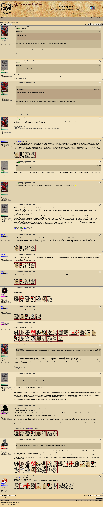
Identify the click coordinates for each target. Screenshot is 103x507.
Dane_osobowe (63, 12)
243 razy (10, 419)
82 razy (7, 328)
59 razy (10, 313)
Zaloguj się (72, 13)
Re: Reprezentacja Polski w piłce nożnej (26, 26)
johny (2, 36)
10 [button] (98, 24)
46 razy (7, 490)
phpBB (8, 502)
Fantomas (19, 141)
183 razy (7, 145)
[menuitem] (65, 13)
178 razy (10, 491)
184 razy (10, 146)
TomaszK (2, 322)
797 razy (7, 301)
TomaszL (2, 294)
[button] (89, 24)
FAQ (58, 12)
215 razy (7, 418)
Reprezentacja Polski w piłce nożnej (9, 22)
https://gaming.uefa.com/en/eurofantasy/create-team (25, 260)
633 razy (10, 329)
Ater (2, 306)
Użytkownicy (69, 12)
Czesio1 (2, 446)
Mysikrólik (3, 483)
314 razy (10, 454)
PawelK (18, 31)
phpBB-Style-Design (13, 504)
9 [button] (96, 24)
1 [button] (92, 24)
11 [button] (100, 24)
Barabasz (3, 411)
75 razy (7, 312)
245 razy (10, 76)
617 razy (7, 453)
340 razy (7, 75)
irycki (15, 228)
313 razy (10, 44)
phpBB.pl (11, 503)
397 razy (7, 43)
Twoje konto (57, 13)
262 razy (10, 302)
